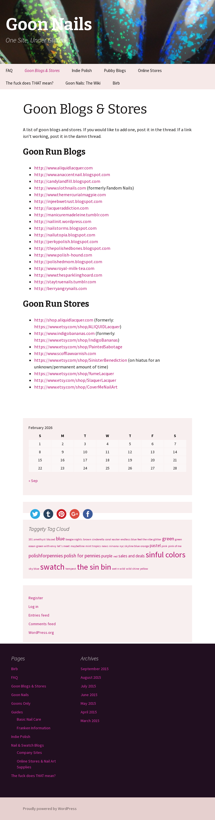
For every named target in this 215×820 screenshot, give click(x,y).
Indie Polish (82, 70)
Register (36, 597)
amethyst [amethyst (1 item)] (40, 539)
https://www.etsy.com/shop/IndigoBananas (76, 340)
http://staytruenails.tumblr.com (65, 281)
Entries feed (39, 615)
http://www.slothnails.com (60, 188)
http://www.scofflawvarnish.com (65, 353)
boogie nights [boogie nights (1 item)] (74, 539)
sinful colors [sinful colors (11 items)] (165, 555)
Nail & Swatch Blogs (27, 745)
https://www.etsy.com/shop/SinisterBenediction (80, 360)
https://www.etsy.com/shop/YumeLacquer (74, 373)
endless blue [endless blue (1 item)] (129, 539)
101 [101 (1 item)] (31, 539)
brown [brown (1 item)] (87, 539)
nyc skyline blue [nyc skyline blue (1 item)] (130, 546)
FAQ (9, 70)
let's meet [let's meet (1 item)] (63, 546)
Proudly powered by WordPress (50, 808)
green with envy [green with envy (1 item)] (46, 546)
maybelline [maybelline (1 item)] (78, 546)
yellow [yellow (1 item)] (144, 568)
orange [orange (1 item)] (145, 546)
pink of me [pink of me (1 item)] (174, 546)
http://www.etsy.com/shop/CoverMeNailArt (76, 387)
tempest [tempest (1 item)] (71, 568)
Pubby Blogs (115, 70)
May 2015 (88, 703)
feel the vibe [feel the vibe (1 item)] (145, 539)
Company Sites (29, 752)
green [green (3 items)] (168, 539)
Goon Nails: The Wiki (83, 83)
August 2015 (91, 677)
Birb (116, 83)
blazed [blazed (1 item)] (50, 539)
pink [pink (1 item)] (164, 546)
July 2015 (88, 686)
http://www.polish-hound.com (63, 255)
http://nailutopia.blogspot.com (64, 235)
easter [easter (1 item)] (116, 539)
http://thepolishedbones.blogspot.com (72, 248)
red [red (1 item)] (115, 556)
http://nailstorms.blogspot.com (65, 228)
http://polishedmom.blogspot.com (68, 261)
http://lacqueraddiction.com (61, 208)
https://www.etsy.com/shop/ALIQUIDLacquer (77, 326)
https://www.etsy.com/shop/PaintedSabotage (78, 346)
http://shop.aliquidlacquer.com (63, 320)
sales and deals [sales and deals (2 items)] (131, 555)
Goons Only (21, 703)
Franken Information (33, 727)
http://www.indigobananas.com (64, 333)
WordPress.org (41, 632)
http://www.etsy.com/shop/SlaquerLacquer (75, 380)
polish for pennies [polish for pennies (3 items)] (82, 556)
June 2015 (89, 694)
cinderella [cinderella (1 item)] (98, 539)
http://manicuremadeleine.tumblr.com (71, 214)
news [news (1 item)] (105, 546)
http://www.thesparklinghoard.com (68, 275)
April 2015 (89, 711)
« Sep (33, 480)
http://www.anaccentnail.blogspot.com (72, 174)
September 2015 (95, 668)
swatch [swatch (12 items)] (52, 567)
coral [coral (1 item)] (108, 539)
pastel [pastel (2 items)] (155, 545)
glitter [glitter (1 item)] (157, 539)
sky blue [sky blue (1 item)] (34, 568)
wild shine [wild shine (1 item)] (132, 568)
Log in (33, 606)
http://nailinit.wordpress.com (62, 221)
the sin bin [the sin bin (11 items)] (94, 567)
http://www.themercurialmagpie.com (70, 194)
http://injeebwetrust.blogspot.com (68, 201)
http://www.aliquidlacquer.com (63, 168)
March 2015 (90, 720)
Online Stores (150, 70)
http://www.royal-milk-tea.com (64, 268)
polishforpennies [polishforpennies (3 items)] (46, 556)
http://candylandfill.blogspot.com (67, 181)
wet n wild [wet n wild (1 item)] (118, 568)
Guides (17, 711)
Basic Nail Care (29, 719)
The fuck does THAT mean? (29, 83)
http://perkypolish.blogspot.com (66, 241)
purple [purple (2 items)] (107, 555)
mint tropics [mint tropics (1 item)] (93, 546)
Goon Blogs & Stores (42, 70)
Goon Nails (20, 694)
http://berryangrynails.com (60, 288)
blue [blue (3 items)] (60, 539)
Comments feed (42, 623)
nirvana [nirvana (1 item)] (114, 546)
